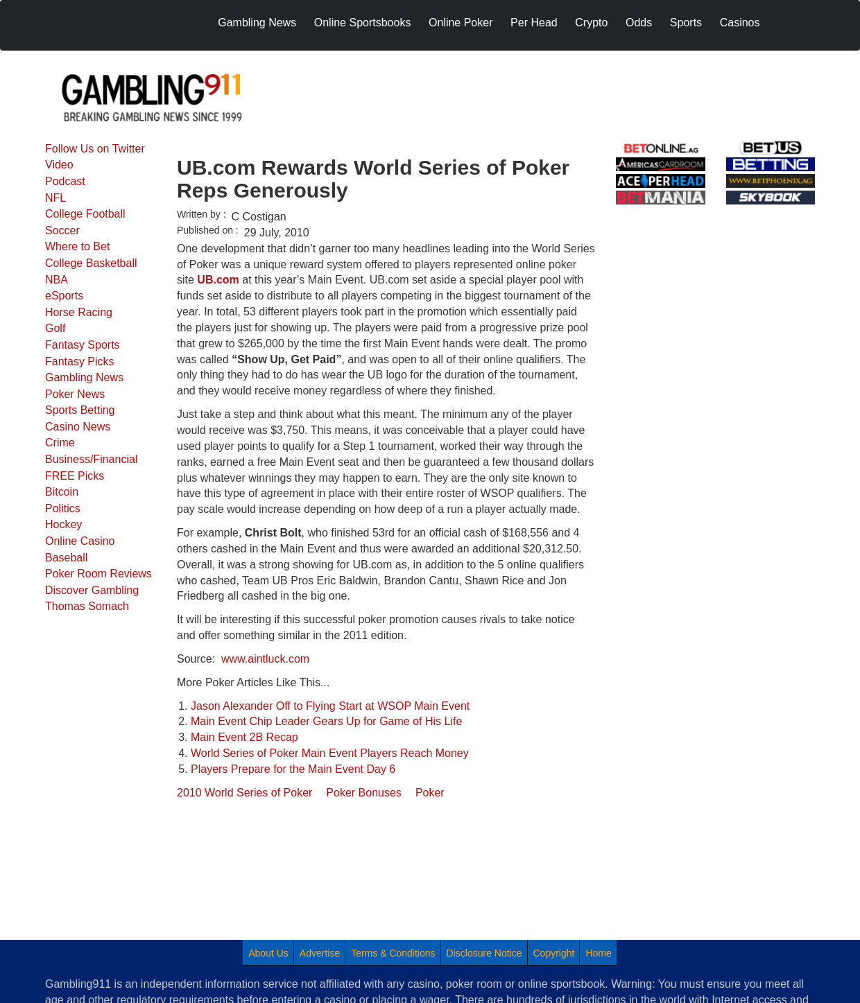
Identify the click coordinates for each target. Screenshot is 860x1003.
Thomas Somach (87, 606)
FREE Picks (74, 476)
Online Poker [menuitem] (461, 22)
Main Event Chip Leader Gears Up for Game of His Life (326, 721)
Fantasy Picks (79, 361)
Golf (55, 328)
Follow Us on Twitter (95, 149)
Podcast (65, 181)
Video (59, 165)
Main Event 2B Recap (244, 737)
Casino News (77, 427)
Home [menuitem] (598, 953)
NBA (56, 280)
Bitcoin (61, 492)
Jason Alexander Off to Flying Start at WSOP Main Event (330, 706)
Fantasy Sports (82, 345)
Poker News (75, 394)
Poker (430, 793)
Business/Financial (91, 459)
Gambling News (84, 377)
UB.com (218, 280)
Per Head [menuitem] (534, 22)
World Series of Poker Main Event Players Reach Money (330, 753)
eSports (64, 296)
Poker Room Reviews (98, 573)
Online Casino (80, 541)
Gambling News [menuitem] (257, 22)
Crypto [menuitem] (591, 22)
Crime (60, 442)
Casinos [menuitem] (740, 22)
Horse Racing (78, 312)
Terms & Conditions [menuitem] (393, 953)
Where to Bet (77, 246)
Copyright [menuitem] (554, 953)
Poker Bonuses (364, 793)
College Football (85, 214)
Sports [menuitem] (686, 22)
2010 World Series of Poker (244, 793)
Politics (62, 508)
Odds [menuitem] (639, 22)
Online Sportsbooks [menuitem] (362, 22)
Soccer (62, 230)
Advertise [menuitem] (320, 953)
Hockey (63, 524)
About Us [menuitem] (268, 953)
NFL (55, 198)
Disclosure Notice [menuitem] (484, 953)
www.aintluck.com (265, 659)
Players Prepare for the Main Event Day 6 (293, 769)
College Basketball (91, 263)
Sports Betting (80, 410)
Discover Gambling (92, 590)
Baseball (66, 558)
